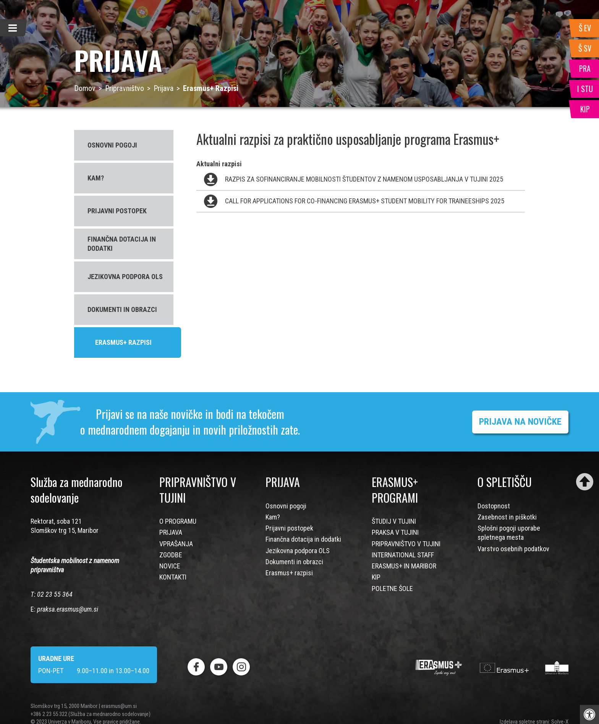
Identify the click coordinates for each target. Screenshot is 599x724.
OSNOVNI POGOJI (112, 145)
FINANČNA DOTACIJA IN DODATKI (121, 243)
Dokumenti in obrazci (294, 562)
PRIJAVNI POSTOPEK (117, 211)
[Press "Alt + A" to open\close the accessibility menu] (589, 714)
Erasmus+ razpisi (289, 573)
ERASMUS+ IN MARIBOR (404, 566)
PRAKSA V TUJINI (395, 532)
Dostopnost (494, 506)
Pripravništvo (124, 88)
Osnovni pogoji (286, 506)
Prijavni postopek (289, 528)
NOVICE (169, 566)
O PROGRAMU (177, 521)
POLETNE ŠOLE (392, 588)
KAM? (95, 178)
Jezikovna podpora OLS (298, 551)
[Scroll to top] (584, 481)
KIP (376, 577)
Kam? (273, 517)
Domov (85, 88)
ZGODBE (170, 555)
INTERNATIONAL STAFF (403, 555)
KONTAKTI (172, 577)
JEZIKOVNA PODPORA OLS (125, 277)
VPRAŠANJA (176, 544)
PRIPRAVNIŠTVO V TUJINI (406, 544)
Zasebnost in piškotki (507, 517)
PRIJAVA (170, 532)
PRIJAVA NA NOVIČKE (520, 421)
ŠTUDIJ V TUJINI (394, 521)
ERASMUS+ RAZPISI (123, 342)
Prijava (163, 88)
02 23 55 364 (55, 594)
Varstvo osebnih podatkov (513, 549)
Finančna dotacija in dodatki (303, 539)
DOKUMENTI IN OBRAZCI (122, 309)
